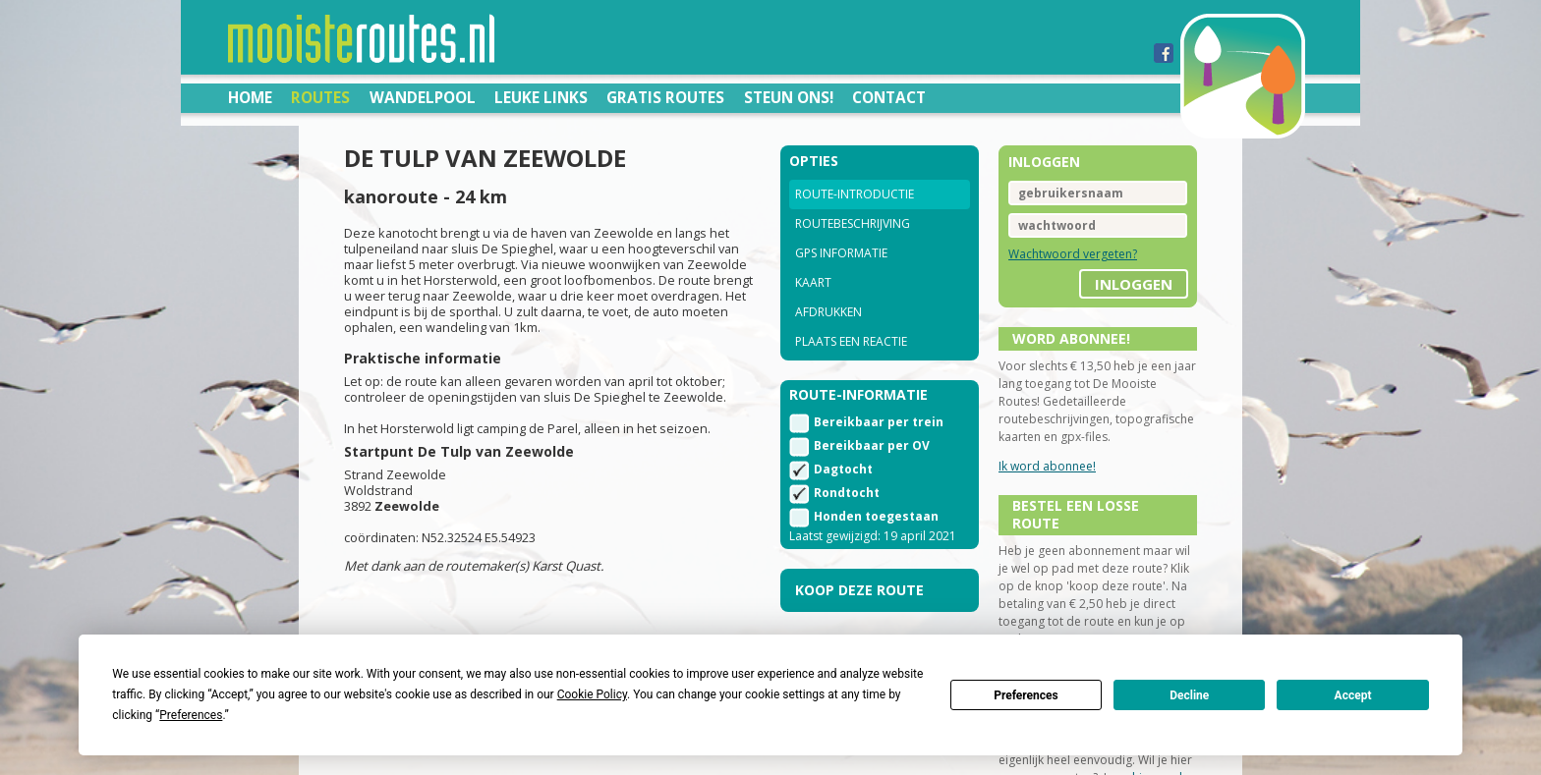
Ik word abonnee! (1047, 466)
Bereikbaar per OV (872, 445)
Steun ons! (788, 97)
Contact (889, 97)
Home (250, 97)
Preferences (1026, 695)
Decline (1189, 695)
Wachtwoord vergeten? (1072, 254)
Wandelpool (423, 97)
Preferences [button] (190, 715)
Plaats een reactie (851, 341)
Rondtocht (847, 492)
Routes (320, 97)
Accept (1353, 695)
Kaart (813, 282)
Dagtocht (843, 469)
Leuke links (541, 97)
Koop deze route (859, 590)
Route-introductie (854, 194)
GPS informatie (841, 253)
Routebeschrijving (852, 223)
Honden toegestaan (876, 516)
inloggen (1133, 284)
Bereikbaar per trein (878, 422)
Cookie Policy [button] (592, 694)
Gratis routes (665, 97)
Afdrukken (828, 312)
